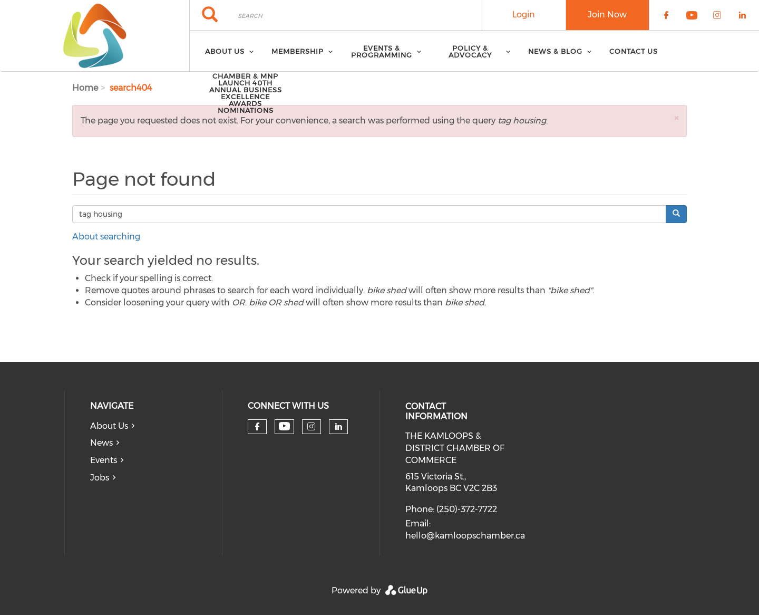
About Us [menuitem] (225, 51)
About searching (106, 237)
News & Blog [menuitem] (555, 51)
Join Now (607, 14)
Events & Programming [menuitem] (381, 51)
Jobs (99, 478)
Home (85, 88)
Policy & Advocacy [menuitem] (470, 51)
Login (523, 14)
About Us (109, 426)
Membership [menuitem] (297, 51)
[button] (676, 117)
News (101, 443)
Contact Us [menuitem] (633, 51)
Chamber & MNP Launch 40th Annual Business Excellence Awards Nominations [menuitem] (245, 93)
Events (103, 460)
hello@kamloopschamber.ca (465, 536)
